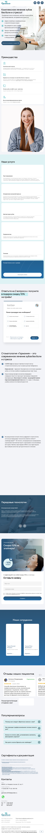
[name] (22, 583)
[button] (10, 43)
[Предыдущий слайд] (2, 639)
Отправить (22, 598)
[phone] (22, 589)
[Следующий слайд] (42, 639)
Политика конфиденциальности (24, 818)
